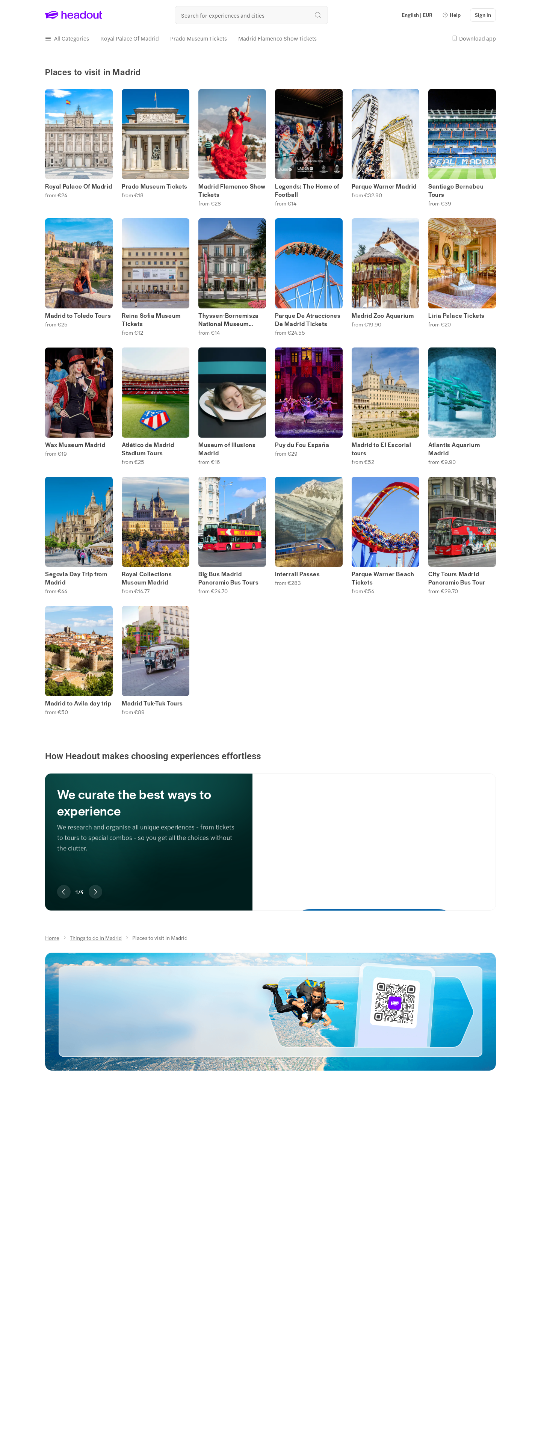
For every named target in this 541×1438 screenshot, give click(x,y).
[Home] (52, 938)
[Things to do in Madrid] (96, 938)
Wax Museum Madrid (75, 445)
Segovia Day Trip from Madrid (76, 578)
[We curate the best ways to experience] (374, 834)
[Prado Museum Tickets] (198, 38)
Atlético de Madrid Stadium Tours (148, 449)
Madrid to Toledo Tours (78, 315)
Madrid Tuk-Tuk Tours (152, 703)
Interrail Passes (297, 574)
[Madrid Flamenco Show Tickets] (277, 38)
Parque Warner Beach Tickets (383, 578)
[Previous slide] (64, 892)
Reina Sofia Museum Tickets (151, 319)
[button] (451, 15)
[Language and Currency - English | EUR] (417, 15)
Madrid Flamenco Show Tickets (232, 190)
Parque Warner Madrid (384, 186)
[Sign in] (483, 15)
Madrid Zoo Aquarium (383, 315)
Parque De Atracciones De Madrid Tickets (308, 319)
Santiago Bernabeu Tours (456, 190)
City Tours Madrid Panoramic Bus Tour (456, 578)
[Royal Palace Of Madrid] (129, 38)
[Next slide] (95, 892)
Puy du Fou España (302, 445)
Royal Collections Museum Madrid (147, 578)
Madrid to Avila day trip (78, 703)
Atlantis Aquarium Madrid (454, 449)
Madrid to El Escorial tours (381, 449)
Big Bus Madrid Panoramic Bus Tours (228, 578)
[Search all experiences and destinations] (251, 15)
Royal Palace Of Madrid (78, 186)
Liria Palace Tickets (456, 315)
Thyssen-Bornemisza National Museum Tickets (228, 319)
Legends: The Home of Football (307, 190)
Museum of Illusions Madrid (226, 449)
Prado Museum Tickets (154, 186)
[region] (270, 831)
